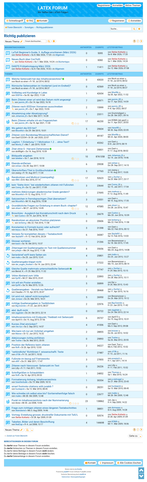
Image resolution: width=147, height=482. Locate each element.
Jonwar (18, 299)
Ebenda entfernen (21, 163)
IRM (17, 180)
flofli (17, 347)
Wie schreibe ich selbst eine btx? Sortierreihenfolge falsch (43, 393)
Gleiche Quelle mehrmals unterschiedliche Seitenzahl (40, 268)
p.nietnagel (117, 379)
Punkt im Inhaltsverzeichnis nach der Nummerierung (40, 400)
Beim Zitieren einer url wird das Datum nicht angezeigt (41, 99)
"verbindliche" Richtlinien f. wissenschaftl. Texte (37, 351)
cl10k (17, 354)
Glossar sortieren (21, 241)
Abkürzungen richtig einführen (28, 337)
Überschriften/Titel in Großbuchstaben (33, 170)
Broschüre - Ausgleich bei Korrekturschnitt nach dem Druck (44, 213)
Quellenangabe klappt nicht (26, 261)
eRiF (17, 361)
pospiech (116, 358)
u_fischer (116, 177)
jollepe (18, 250)
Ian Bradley (78, 469)
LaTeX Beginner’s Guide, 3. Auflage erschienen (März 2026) (44, 52)
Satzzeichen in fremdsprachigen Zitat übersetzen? (39, 198)
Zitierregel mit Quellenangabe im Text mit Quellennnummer (44, 247)
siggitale (19, 313)
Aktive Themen (132, 5)
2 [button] (138, 41)
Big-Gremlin (20, 306)
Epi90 (18, 278)
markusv (115, 191)
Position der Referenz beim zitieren (31, 344)
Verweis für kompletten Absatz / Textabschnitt (37, 234)
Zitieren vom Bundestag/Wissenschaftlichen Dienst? (40, 134)
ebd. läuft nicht (20, 310)
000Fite (18, 95)
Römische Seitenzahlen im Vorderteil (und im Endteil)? (41, 85)
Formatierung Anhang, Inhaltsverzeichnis (34, 379)
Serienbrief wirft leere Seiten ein (29, 254)
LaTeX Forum (52, 8)
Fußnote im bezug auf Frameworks (31, 358)
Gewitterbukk (21, 382)
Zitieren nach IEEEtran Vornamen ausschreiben (37, 106)
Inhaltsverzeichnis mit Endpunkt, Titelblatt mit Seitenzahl (42, 317)
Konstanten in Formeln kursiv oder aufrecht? (36, 227)
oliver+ (18, 208)
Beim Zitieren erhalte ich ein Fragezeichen (34, 120)
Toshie (18, 340)
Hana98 (115, 128)
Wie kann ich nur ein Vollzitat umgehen (33, 331)
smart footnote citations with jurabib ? (32, 386)
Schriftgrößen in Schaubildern (28, 372)
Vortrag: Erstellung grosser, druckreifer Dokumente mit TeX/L (45, 414)
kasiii (17, 243)
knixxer (115, 331)
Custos (22, 216)
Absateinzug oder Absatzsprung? (30, 113)
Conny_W (19, 187)
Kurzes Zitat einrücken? (24, 324)
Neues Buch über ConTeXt (26, 59)
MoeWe (115, 92)
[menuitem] (29, 21)
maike (18, 396)
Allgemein (59, 55)
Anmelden (117, 5)
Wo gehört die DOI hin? (24, 128)
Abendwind (20, 410)
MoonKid (19, 130)
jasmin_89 (23, 102)
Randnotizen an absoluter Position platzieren (36, 220)
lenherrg (22, 223)
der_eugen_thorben (24, 264)
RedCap (19, 424)
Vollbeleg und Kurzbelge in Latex (29, 92)
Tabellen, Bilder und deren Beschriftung (33, 421)
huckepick (20, 389)
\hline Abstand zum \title (25, 275)
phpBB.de (83, 474)
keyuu (18, 230)
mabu (18, 257)
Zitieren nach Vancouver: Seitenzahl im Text (35, 365)
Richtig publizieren (19, 36)
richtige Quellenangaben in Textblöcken (33, 303)
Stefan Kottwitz (22, 55)
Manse (18, 333)
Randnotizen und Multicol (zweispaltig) (33, 177)
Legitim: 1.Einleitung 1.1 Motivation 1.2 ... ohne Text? (40, 141)
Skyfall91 (19, 236)
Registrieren (104, 5)
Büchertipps (63, 62)
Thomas (115, 372)
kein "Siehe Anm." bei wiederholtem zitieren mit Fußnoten (43, 184)
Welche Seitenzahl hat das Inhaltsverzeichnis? (37, 78)
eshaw (18, 166)
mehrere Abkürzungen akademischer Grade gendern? (41, 191)
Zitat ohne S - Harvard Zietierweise (30, 148)
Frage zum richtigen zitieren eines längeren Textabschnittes (44, 407)
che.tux (18, 326)
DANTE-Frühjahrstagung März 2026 (31, 66)
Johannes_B (21, 116)
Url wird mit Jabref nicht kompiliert (30, 296)
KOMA (114, 421)
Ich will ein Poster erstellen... (27, 282)
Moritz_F (19, 144)
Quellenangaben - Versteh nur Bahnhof (33, 289)
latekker (19, 158)
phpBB (66, 472)
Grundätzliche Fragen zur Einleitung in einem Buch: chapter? (44, 205)
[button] (141, 41)
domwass (116, 407)
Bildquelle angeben (22, 155)
